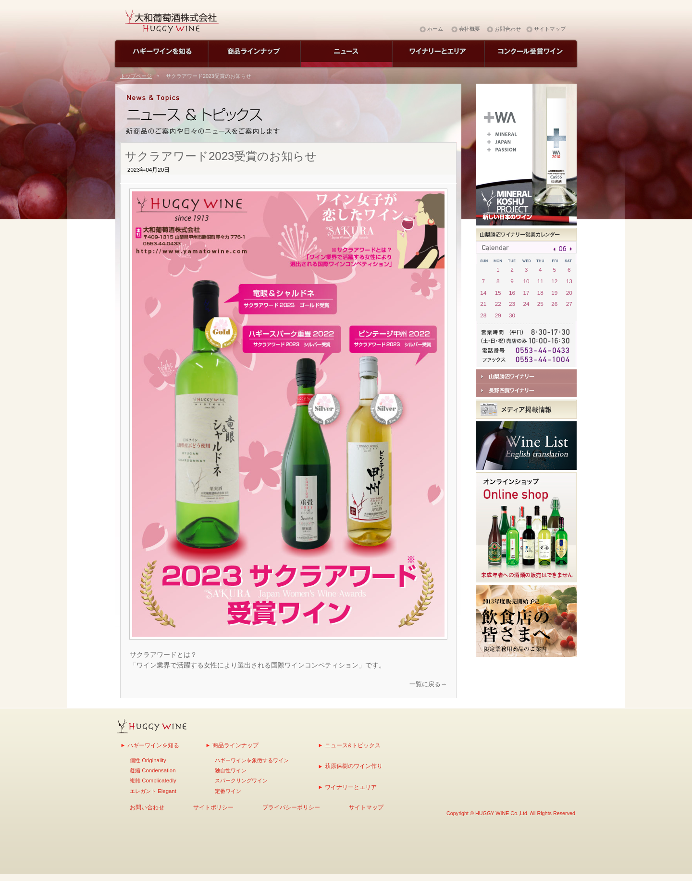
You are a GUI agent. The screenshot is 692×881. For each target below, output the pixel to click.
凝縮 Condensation (152, 770)
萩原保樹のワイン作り (354, 766)
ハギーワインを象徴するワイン (252, 760)
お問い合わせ (147, 807)
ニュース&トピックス (353, 745)
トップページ (136, 76)
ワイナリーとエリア (351, 787)
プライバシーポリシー (291, 807)
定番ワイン (228, 791)
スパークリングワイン (241, 780)
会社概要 (469, 29)
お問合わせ (507, 29)
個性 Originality (148, 760)
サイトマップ (550, 29)
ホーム (435, 29)
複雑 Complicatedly (153, 780)
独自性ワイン (231, 770)
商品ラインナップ (235, 745)
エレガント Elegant (153, 791)
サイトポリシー (213, 807)
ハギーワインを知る (153, 745)
